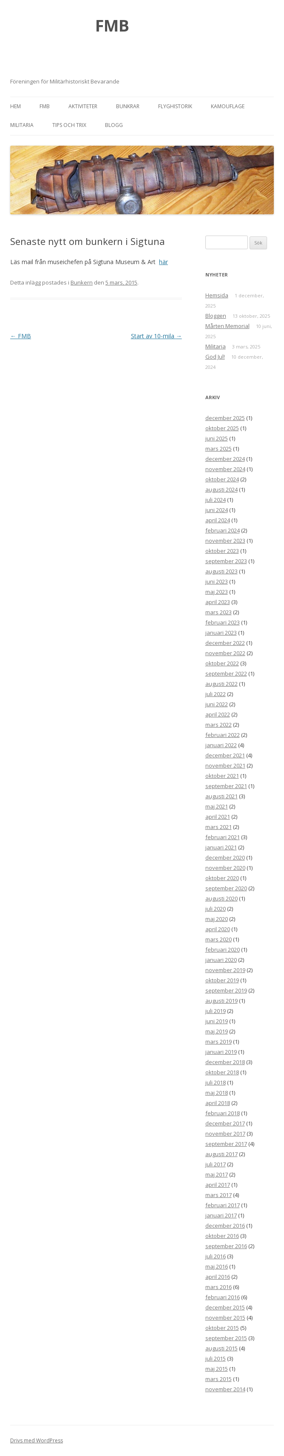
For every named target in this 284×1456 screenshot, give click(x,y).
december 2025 (225, 418)
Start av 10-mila (156, 336)
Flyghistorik (175, 106)
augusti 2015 (221, 1348)
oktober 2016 (222, 1236)
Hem (15, 106)
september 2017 (226, 1144)
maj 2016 (216, 1266)
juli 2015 (215, 1358)
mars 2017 (218, 1195)
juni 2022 (216, 704)
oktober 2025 (222, 428)
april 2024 (217, 520)
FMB (112, 25)
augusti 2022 (221, 684)
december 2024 (225, 459)
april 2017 (217, 1184)
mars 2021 (218, 827)
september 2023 (226, 561)
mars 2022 (218, 724)
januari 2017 (221, 1215)
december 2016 (225, 1225)
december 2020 (225, 857)
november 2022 (225, 653)
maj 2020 (216, 919)
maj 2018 (216, 1092)
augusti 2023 (221, 571)
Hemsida (216, 295)
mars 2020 (218, 939)
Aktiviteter (82, 106)
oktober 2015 (222, 1328)
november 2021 (225, 765)
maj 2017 (216, 1174)
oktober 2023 (222, 551)
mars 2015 (218, 1379)
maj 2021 (216, 806)
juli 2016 (215, 1256)
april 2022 (217, 714)
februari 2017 (222, 1205)
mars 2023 (218, 612)
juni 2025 (216, 438)
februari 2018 (222, 1113)
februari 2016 (222, 1297)
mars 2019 (218, 1041)
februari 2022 (222, 735)
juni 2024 (216, 510)
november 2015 (225, 1317)
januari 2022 (221, 745)
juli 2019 (215, 1011)
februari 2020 (222, 949)
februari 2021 (222, 837)
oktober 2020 (222, 878)
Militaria (22, 125)
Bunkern (82, 282)
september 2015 (226, 1338)
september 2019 (226, 990)
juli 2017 (215, 1164)
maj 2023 (216, 592)
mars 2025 (218, 448)
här (163, 262)
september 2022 (226, 673)
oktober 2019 (222, 980)
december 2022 (225, 643)
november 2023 (225, 540)
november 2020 (225, 868)
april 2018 (217, 1103)
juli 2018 (215, 1082)
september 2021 (226, 786)
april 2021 (217, 816)
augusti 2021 (221, 796)
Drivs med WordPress (36, 1440)
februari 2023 (222, 622)
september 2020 (226, 888)
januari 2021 (221, 847)
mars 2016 (218, 1287)
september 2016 (226, 1246)
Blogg (114, 125)
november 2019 (225, 970)
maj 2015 (216, 1369)
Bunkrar (127, 106)
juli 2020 (215, 908)
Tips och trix (69, 125)
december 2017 (225, 1123)
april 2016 (217, 1276)
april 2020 (217, 929)
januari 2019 (221, 1052)
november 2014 (225, 1389)
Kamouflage (227, 106)
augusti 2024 (221, 489)
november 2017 (225, 1133)
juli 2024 (215, 500)
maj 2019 (216, 1031)
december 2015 (225, 1307)
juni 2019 (216, 1021)
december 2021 (225, 755)
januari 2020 (221, 960)
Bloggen (215, 315)
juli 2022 (215, 694)
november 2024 (225, 469)
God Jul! (215, 356)
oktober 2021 (222, 776)
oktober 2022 (222, 663)
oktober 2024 (222, 479)
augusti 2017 (221, 1154)
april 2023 (217, 602)
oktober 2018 (222, 1072)
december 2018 (225, 1062)
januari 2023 (221, 632)
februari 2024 (222, 530)
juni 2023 (216, 581)
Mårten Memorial (227, 326)
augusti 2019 (221, 1000)
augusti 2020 (221, 898)
